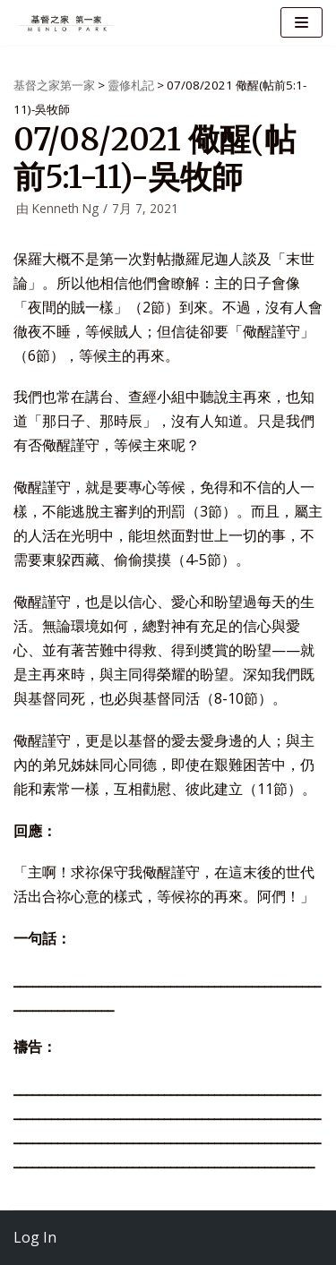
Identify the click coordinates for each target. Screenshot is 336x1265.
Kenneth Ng (65, 208)
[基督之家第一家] (67, 23)
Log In (34, 1237)
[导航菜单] (301, 22)
